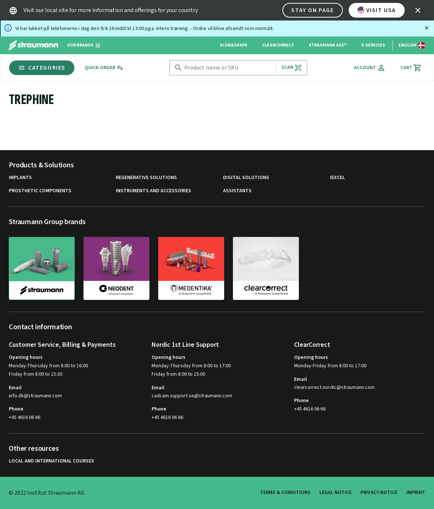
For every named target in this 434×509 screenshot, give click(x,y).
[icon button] (418, 10)
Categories (42, 68)
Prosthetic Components (40, 190)
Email (15, 387)
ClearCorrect (278, 45)
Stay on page (312, 10)
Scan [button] (291, 67)
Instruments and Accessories (153, 190)
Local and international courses (51, 461)
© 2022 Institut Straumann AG (46, 493)
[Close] (427, 28)
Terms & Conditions (285, 492)
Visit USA (376, 10)
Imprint (415, 492)
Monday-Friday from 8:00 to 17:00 (330, 365)
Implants (20, 177)
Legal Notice (335, 492)
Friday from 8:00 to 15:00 (178, 374)
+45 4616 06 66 (24, 417)
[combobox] (228, 68)
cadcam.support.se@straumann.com (192, 396)
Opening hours (25, 357)
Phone (16, 409)
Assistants (237, 190)
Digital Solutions (246, 177)
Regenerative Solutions (146, 177)
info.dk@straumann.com (35, 396)
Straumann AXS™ (328, 45)
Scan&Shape (234, 45)
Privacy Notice (378, 492)
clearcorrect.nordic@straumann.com (334, 387)
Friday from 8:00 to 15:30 (35, 374)
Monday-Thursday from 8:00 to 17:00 (191, 365)
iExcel (337, 177)
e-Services (373, 45)
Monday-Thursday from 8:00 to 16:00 (48, 365)
